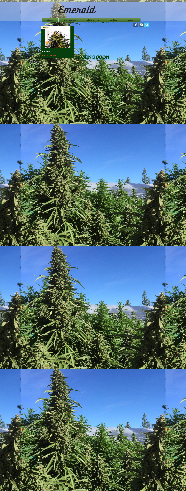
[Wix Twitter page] (146, 25)
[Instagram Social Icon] (141, 25)
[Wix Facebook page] (135, 25)
